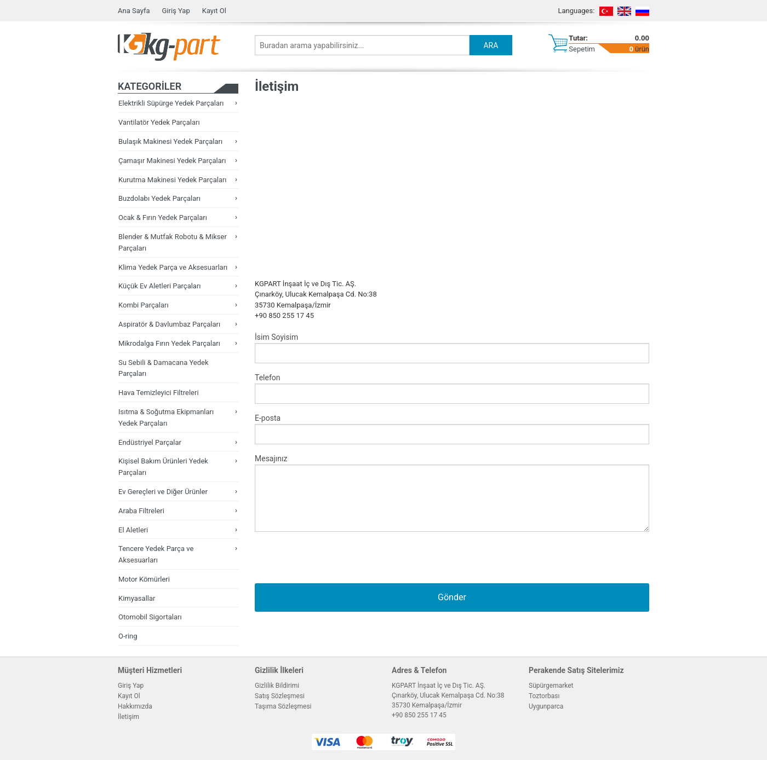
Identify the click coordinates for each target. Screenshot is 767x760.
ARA (490, 45)
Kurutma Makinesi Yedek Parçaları (172, 180)
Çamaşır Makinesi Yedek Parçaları (172, 160)
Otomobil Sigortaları (150, 617)
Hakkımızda (135, 706)
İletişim (128, 717)
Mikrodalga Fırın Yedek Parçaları (169, 343)
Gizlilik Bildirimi (277, 685)
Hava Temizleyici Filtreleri (158, 392)
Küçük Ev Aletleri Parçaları (159, 286)
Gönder (452, 597)
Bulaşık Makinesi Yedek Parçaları (170, 141)
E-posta (452, 429)
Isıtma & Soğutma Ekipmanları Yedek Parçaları (166, 417)
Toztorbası (544, 696)
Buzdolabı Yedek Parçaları (159, 198)
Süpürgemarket (551, 685)
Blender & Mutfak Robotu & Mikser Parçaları (172, 242)
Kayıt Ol (214, 11)
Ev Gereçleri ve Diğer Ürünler (163, 492)
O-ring (128, 636)
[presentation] (338, 562)
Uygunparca (546, 706)
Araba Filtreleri (141, 511)
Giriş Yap (176, 11)
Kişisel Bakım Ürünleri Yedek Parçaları (163, 467)
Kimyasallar (136, 598)
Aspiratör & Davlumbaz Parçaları (169, 324)
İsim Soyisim (452, 348)
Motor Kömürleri (144, 579)
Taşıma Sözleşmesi (283, 706)
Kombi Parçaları (143, 305)
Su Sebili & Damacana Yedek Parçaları (163, 368)
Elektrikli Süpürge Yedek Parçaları (171, 103)
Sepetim (582, 49)
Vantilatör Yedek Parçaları (159, 122)
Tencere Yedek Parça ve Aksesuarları (155, 554)
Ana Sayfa (134, 11)
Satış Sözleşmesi (280, 696)
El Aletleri (133, 530)
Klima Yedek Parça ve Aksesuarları (172, 267)
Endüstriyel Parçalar (149, 442)
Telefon (452, 388)
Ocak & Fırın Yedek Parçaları (162, 217)
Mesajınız (452, 493)
